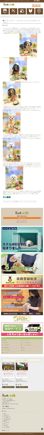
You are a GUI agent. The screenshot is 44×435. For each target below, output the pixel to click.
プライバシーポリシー (6, 427)
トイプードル (26, 201)
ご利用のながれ (6, 342)
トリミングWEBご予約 (26, 342)
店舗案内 (4, 340)
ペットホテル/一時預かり (7, 419)
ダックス (20, 201)
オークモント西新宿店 (14, 201)
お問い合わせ (22, 217)
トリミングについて (25, 340)
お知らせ (4, 423)
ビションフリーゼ (33, 201)
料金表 (23, 347)
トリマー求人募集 (6, 422)
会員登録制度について (7, 347)
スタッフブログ (6, 201)
